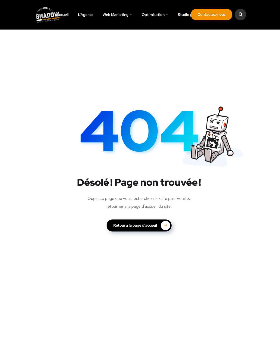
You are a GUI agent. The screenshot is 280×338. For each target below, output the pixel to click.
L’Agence (85, 14)
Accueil (62, 14)
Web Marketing (116, 14)
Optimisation (153, 14)
